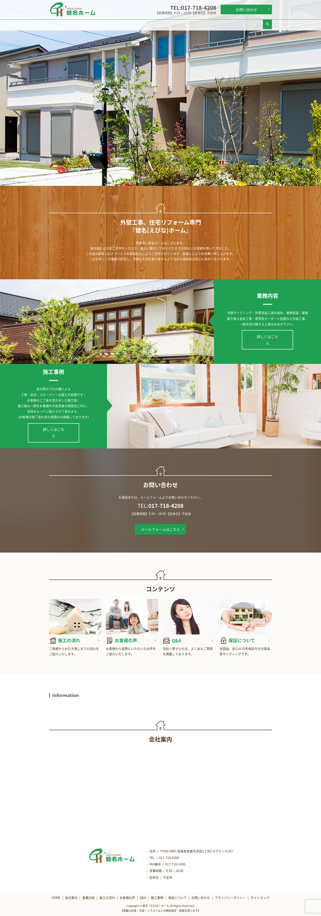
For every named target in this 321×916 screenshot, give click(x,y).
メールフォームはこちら (160, 529)
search (267, 24)
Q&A (196, 24)
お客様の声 (169, 24)
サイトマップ (260, 898)
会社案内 (89, 24)
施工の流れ (142, 24)
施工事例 (222, 24)
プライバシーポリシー (230, 898)
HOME (62, 24)
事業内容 (116, 24)
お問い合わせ (246, 9)
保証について (249, 24)
